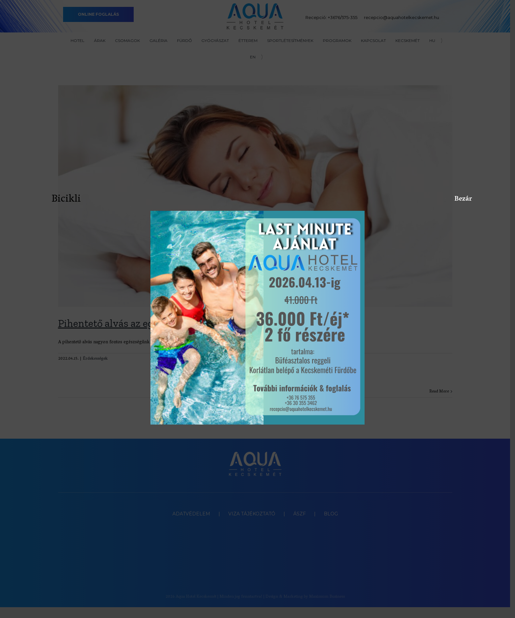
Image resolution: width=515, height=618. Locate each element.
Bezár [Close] (458, 199)
